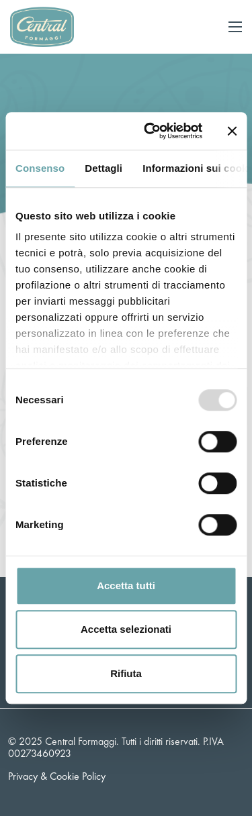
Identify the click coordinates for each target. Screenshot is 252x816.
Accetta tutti (126, 585)
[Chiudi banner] (232, 131)
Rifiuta (126, 673)
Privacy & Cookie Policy (57, 776)
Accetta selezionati (126, 629)
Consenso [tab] (40, 168)
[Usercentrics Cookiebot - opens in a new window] (150, 131)
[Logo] (42, 25)
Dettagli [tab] (103, 168)
